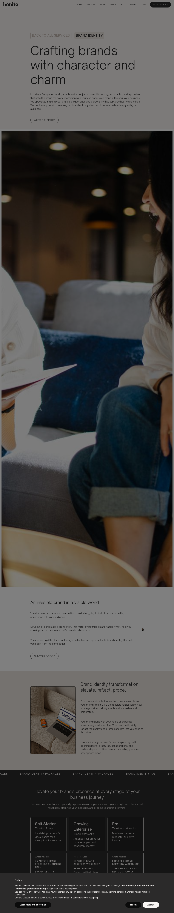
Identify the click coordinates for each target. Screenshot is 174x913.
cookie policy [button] (71, 888)
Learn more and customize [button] (33, 905)
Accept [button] (150, 905)
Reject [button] (133, 905)
